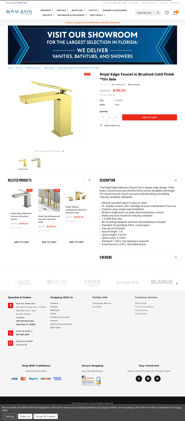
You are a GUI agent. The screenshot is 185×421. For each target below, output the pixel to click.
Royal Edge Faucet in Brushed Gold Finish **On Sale (78, 68)
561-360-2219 (22, 334)
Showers (45, 10)
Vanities (61, 10)
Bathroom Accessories (71, 15)
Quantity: (104, 111)
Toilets (92, 10)
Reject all (25, 416)
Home (10, 68)
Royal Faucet (49, 68)
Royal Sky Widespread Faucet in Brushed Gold (49, 219)
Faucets (47, 15)
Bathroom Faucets (33, 68)
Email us (21, 344)
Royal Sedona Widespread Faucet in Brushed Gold (76, 210)
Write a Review (134, 85)
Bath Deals (96, 15)
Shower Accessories (115, 10)
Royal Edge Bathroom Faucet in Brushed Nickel (21, 216)
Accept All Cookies (46, 416)
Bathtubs (77, 10)
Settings (10, 416)
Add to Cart (21, 242)
